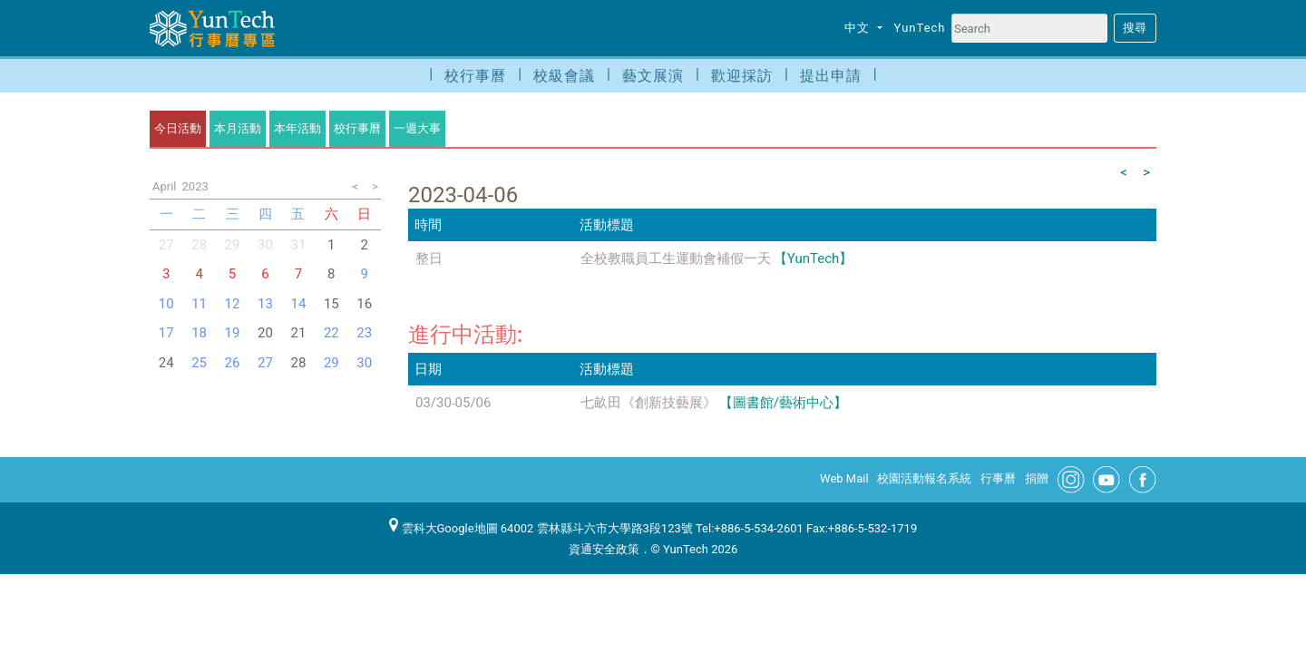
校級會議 (564, 75)
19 (232, 333)
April (164, 186)
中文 (858, 27)
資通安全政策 (604, 549)
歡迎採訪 (742, 75)
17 (166, 333)
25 (199, 363)
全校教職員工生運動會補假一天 (675, 258)
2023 (195, 186)
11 (199, 304)
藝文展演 (653, 75)
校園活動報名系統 (924, 478)
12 (232, 304)
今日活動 (177, 128)
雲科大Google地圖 (443, 528)
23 (364, 333)
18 (199, 333)
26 (232, 363)
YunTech (920, 27)
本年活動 (297, 128)
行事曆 (998, 478)
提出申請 (831, 75)
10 (166, 304)
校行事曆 (475, 75)
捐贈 (1036, 478)
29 (232, 245)
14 (298, 304)
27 (265, 363)
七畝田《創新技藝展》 (648, 403)
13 (265, 304)
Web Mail (844, 478)
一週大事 (417, 128)
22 (331, 333)
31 (298, 245)
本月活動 (237, 128)
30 (265, 245)
